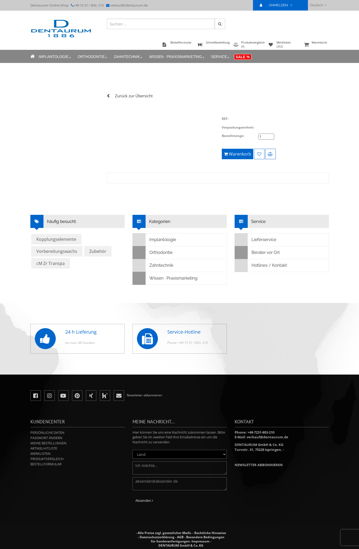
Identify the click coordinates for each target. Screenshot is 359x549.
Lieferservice (256, 239)
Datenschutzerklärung (157, 537)
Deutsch (318, 5)
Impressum (200, 541)
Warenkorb (316, 45)
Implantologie (55, 57)
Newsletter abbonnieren (259, 464)
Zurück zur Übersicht (134, 95)
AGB (180, 537)
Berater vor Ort (257, 252)
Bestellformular (46, 464)
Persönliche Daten (47, 432)
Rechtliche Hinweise (210, 533)
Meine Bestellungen (48, 443)
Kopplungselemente (56, 239)
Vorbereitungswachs (56, 251)
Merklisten (40, 453)
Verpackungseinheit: (238, 127)
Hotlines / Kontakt (261, 265)
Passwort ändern (46, 437)
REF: (225, 118)
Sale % (243, 57)
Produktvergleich (47, 458)
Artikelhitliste (43, 448)
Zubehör (97, 251)
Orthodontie (93, 57)
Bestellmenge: (233, 136)
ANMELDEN (278, 5)
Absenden (144, 500)
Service (220, 57)
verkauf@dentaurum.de (129, 5)
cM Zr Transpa (50, 263)
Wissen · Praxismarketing (177, 57)
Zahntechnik (128, 57)
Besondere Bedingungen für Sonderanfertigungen (187, 539)
